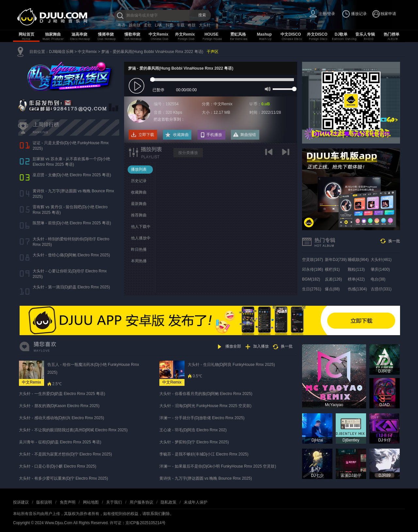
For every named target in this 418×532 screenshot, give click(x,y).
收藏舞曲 (181, 134)
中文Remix (158, 34)
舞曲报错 (248, 134)
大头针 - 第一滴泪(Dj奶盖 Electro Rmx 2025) (71, 287)
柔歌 (148, 25)
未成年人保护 (195, 502)
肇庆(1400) (380, 269)
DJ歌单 (341, 34)
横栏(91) (332, 269)
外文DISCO (317, 34)
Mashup (264, 34)
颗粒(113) (356, 269)
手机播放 (214, 134)
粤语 (121, 25)
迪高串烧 (79, 34)
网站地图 (91, 502)
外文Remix (185, 34)
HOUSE (211, 34)
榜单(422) (356, 279)
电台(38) (378, 279)
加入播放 (261, 346)
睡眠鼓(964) (358, 259)
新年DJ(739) (336, 259)
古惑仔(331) (381, 289)
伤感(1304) (357, 289)
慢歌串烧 (132, 34)
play (137, 86)
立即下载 (146, 134)
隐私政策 (168, 502)
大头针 (205, 25)
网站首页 (26, 34)
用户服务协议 (141, 502)
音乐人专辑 (365, 34)
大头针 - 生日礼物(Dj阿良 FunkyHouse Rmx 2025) (231, 364)
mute (267, 88)
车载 (181, 25)
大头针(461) (381, 259)
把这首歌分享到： (169, 119)
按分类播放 (188, 152)
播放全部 (233, 346)
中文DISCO (291, 34)
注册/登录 (326, 13)
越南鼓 (134, 25)
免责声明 (67, 502)
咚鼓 (192, 25)
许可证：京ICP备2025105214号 (138, 523)
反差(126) (333, 279)
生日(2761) (311, 289)
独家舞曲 (53, 34)
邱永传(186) (312, 269)
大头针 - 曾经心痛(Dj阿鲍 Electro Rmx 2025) (71, 255)
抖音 (169, 25)
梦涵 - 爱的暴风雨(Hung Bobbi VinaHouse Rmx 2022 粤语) (152, 51)
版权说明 (44, 502)
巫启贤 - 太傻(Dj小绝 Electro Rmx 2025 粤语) (72, 175)
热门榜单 (391, 34)
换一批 (394, 241)
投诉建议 (21, 502)
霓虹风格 (238, 34)
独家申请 (388, 13)
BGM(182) (311, 279)
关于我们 (114, 502)
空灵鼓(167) (312, 259)
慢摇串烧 (106, 34)
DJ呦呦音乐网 (61, 51)
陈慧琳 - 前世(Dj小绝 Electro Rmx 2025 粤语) (72, 223)
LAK (158, 25)
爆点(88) (332, 289)
